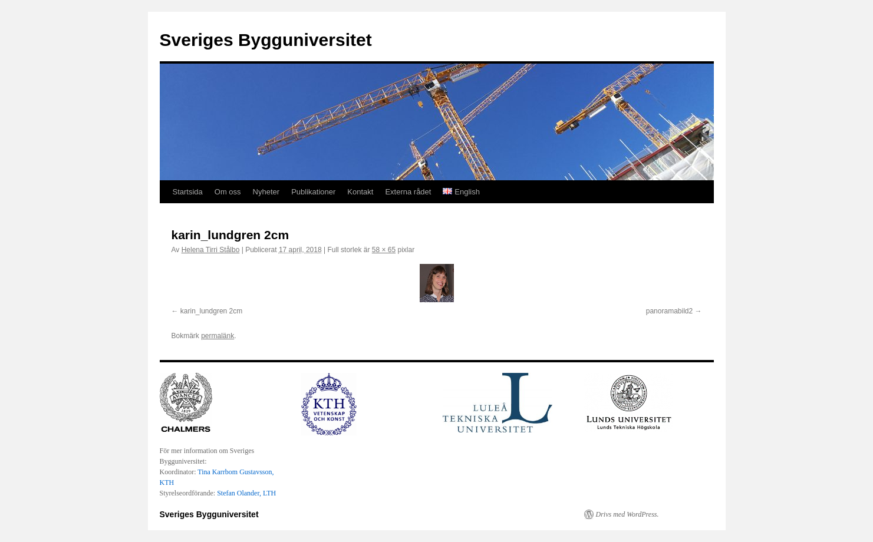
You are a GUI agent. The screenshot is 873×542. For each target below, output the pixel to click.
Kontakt (360, 191)
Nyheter (266, 191)
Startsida (188, 191)
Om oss (228, 191)
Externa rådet (408, 191)
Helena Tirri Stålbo (211, 250)
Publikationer (313, 191)
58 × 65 (384, 250)
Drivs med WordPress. (627, 514)
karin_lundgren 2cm (211, 311)
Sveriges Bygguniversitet (266, 39)
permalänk (217, 336)
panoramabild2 (669, 311)
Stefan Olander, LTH (246, 493)
